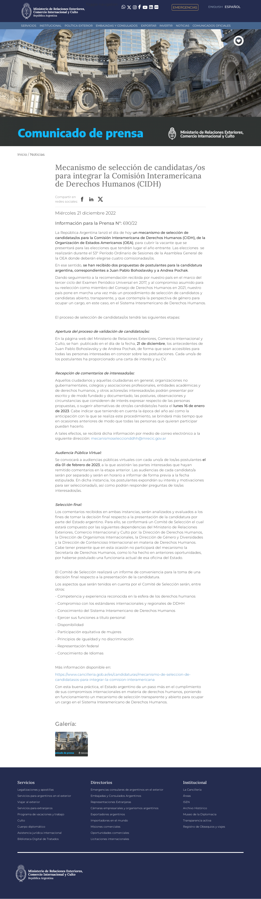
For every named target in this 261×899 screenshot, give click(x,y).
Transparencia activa (197, 820)
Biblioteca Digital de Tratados (38, 839)
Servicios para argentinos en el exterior (44, 796)
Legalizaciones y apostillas (35, 789)
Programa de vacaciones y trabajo (40, 814)
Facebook (82, 199)
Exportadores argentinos (108, 814)
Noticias (182, 25)
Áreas (187, 796)
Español (233, 7)
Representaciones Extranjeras (111, 802)
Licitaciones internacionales (110, 839)
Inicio (22, 154)
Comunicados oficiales (212, 25)
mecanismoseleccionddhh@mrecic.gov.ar (128, 438)
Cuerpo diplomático (31, 826)
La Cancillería (192, 789)
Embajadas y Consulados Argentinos (116, 796)
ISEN (186, 802)
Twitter (100, 199)
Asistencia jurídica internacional (39, 833)
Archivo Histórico (195, 808)
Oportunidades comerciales (110, 833)
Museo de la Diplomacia (199, 814)
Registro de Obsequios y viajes (204, 826)
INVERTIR (166, 25)
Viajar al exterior (28, 802)
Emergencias (185, 7)
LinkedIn (91, 199)
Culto (21, 820)
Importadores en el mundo (109, 820)
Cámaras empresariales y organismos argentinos (124, 808)
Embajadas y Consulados (117, 25)
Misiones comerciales (105, 826)
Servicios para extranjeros (35, 808)
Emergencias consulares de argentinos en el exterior (127, 789)
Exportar (148, 25)
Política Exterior (79, 25)
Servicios (28, 25)
